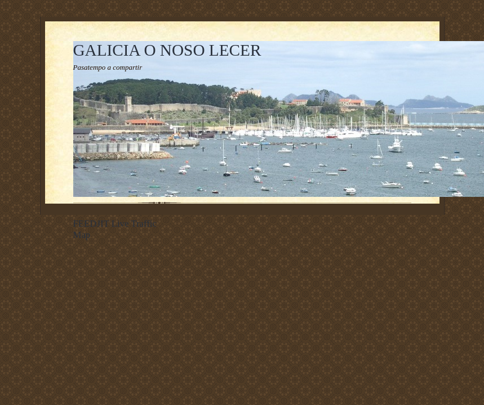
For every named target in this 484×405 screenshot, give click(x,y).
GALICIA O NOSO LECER (167, 50)
